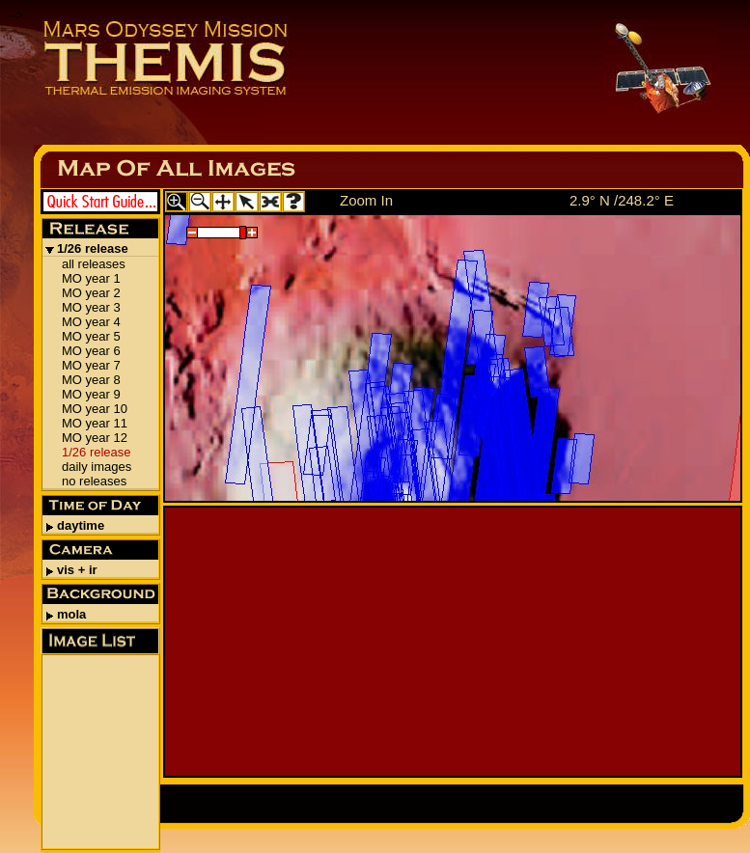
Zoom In (366, 200)
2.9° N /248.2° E (621, 200)
